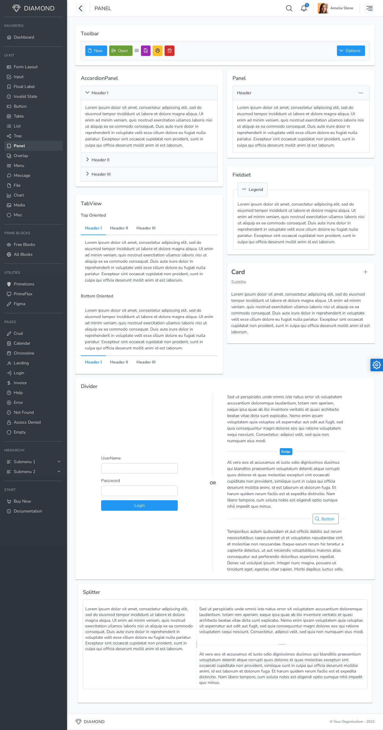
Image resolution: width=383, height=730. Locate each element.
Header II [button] (97, 160)
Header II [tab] (119, 228)
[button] (351, 50)
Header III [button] (98, 174)
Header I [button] (96, 93)
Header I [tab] (93, 228)
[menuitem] (33, 31)
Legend (252, 189)
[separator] (196, 644)
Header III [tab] (146, 228)
